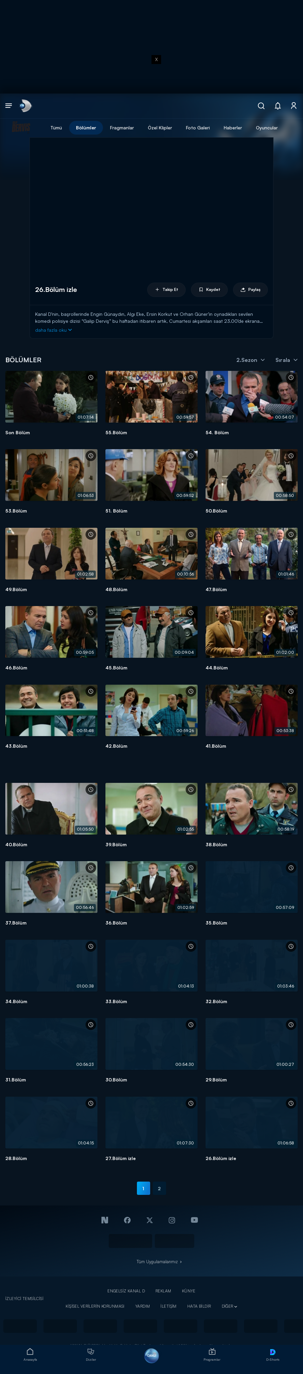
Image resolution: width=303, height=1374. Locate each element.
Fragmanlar (122, 127)
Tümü (56, 127)
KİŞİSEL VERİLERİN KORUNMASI (95, 1306)
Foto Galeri (198, 127)
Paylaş (250, 290)
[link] (25, 106)
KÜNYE (189, 1290)
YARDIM (142, 1306)
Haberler (233, 127)
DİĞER (227, 1306)
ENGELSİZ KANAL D (126, 1290)
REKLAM (163, 1290)
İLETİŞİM (168, 1306)
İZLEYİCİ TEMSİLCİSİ (24, 1298)
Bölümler (86, 127)
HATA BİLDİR (199, 1306)
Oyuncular (267, 127)
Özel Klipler (160, 127)
